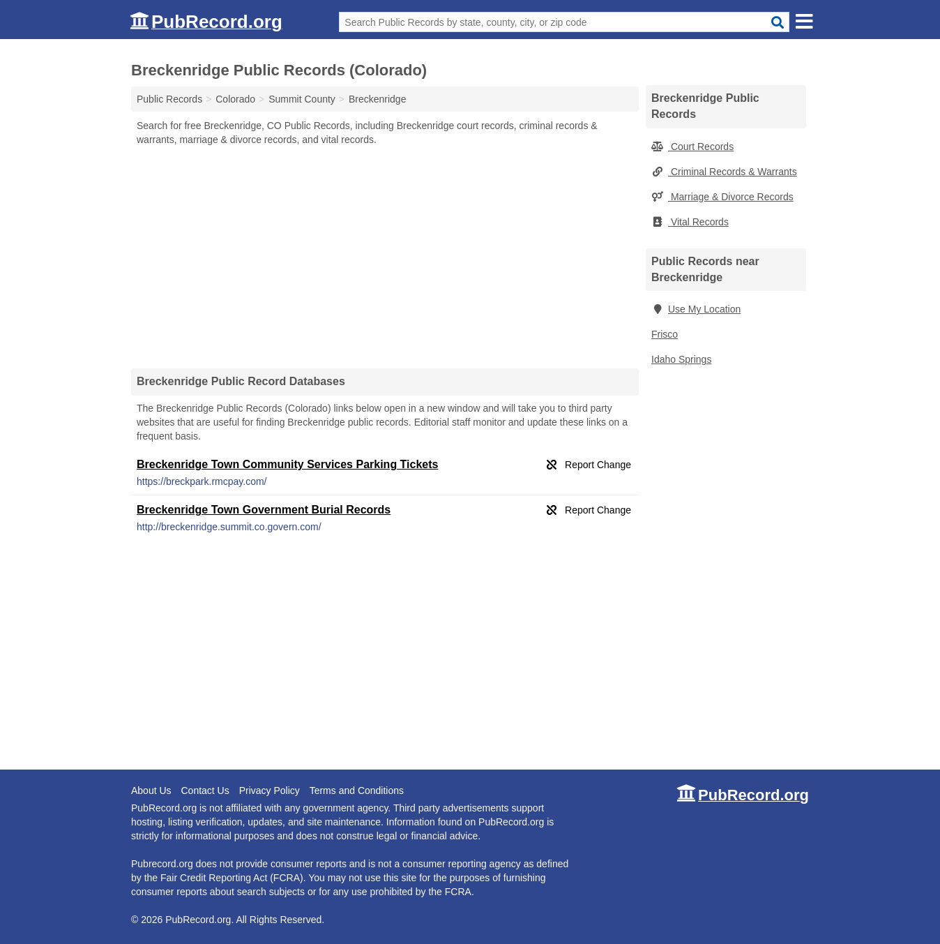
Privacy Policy (269, 790)
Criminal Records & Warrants (724, 171)
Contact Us (205, 790)
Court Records (692, 146)
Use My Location (696, 309)
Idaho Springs (681, 359)
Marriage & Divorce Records (722, 196)
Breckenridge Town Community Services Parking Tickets (287, 464)
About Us (151, 790)
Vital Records (690, 221)
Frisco (664, 334)
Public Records (169, 99)
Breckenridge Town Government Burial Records (264, 510)
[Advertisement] (385, 256)
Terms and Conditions (357, 790)
